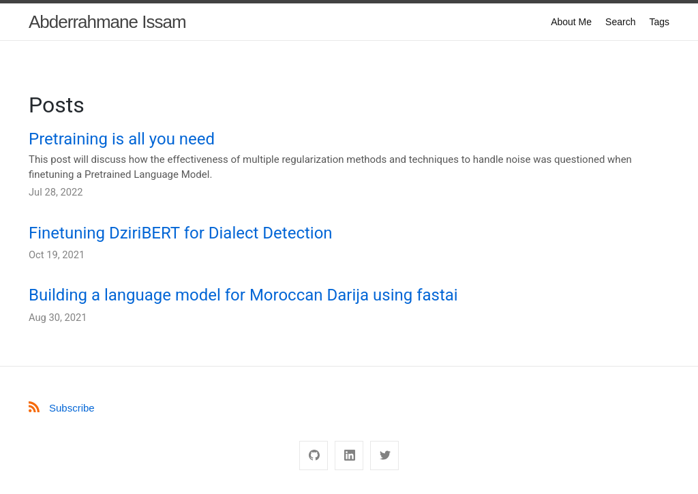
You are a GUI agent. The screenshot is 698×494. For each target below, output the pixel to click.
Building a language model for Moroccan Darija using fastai (243, 295)
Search (620, 21)
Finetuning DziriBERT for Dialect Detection (181, 233)
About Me (571, 21)
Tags (659, 21)
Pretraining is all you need (122, 139)
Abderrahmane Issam (107, 22)
